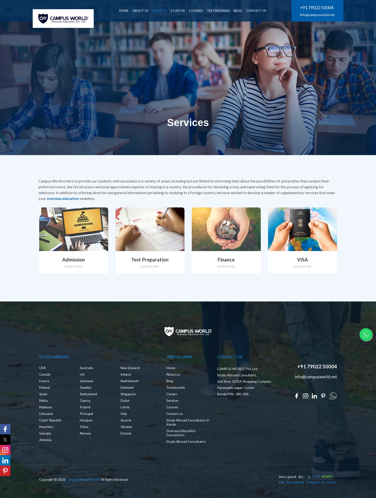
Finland (44, 390)
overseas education (63, 198)
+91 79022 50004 (316, 7)
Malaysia (45, 410)
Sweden (86, 390)
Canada (45, 377)
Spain (43, 397)
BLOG (241, 11)
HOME (127, 11)
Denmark (127, 390)
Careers (172, 397)
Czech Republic (50, 423)
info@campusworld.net (317, 15)
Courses (199, 11)
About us (173, 377)
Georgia (45, 436)
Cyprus (85, 403)
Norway (86, 436)
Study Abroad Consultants (186, 444)
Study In (181, 11)
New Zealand (130, 371)
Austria (126, 423)
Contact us (174, 416)
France (44, 384)
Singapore (128, 397)
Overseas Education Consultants (181, 436)
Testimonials (221, 11)
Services (172, 403)
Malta (43, 403)
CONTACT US (260, 11)
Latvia (125, 410)
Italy (124, 416)
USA (42, 371)
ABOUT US (144, 11)
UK (82, 377)
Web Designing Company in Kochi (304, 485)
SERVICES (163, 11)
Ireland (126, 377)
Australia (86, 371)
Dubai (125, 403)
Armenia (45, 443)
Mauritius (46, 429)
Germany (87, 384)
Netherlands (130, 384)
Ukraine (126, 429)
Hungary (86, 423)
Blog (169, 384)
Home (170, 371)
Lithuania (46, 416)
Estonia (126, 436)
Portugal (86, 416)
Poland (85, 410)
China (84, 429)
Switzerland (89, 397)
